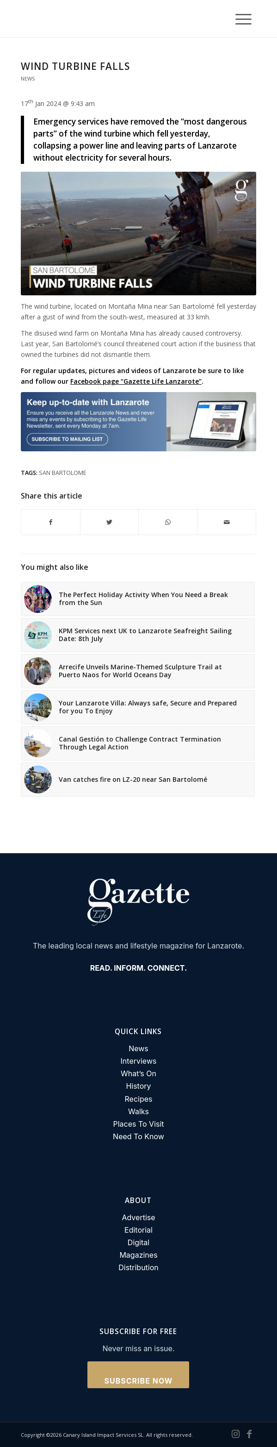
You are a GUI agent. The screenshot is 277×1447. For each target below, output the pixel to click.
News (28, 78)
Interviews (139, 1061)
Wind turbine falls (75, 66)
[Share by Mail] (226, 522)
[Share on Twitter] (109, 522)
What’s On (138, 1073)
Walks (138, 1111)
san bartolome (62, 473)
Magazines (138, 1255)
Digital (138, 1242)
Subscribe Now (139, 1380)
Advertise (138, 1217)
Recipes (139, 1099)
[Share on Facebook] (50, 522)
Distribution (138, 1267)
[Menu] (239, 18)
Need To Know (138, 1136)
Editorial (138, 1230)
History (138, 1086)
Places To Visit (138, 1124)
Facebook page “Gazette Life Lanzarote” (136, 381)
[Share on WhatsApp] (168, 522)
